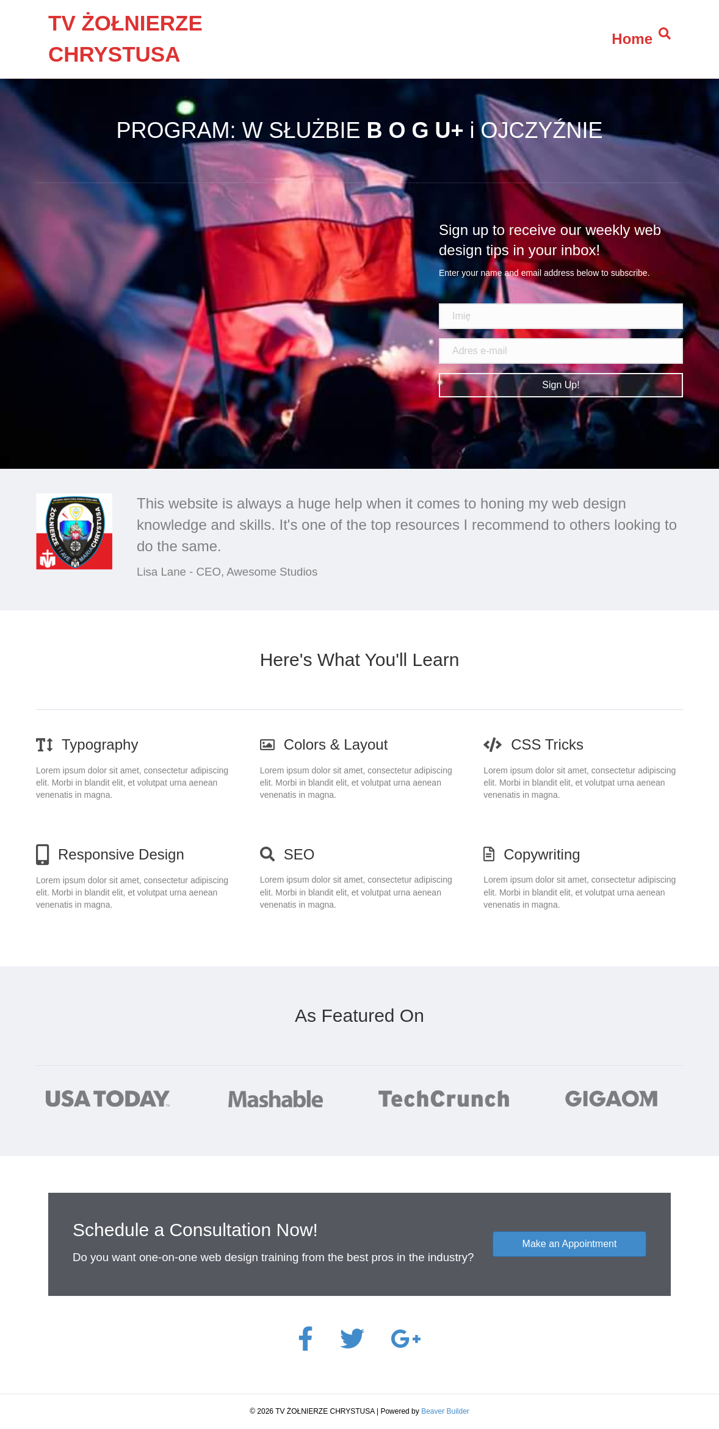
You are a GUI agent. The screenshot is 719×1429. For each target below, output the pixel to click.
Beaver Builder (445, 1411)
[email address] (561, 351)
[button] (561, 385)
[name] (561, 316)
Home (632, 39)
